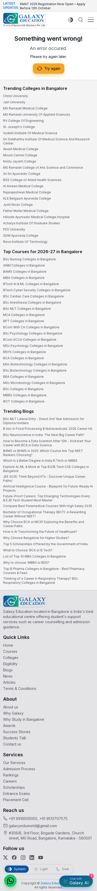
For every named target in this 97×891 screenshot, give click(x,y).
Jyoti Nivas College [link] (18, 205)
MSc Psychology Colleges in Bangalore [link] (33, 346)
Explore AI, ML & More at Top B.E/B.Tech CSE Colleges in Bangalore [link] (46, 469)
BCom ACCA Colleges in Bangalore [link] (29, 339)
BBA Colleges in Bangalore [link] (23, 377)
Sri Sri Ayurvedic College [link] (21, 174)
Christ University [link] (15, 96)
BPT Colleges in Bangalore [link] (23, 321)
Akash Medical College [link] (20, 149)
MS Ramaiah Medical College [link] (25, 108)
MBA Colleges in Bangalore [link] (23, 278)
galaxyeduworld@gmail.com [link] (33, 826)
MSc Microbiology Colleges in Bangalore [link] (34, 383)
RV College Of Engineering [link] (23, 121)
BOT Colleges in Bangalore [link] (23, 401)
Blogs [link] (8, 670)
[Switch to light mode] (71, 20)
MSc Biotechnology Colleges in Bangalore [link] (35, 364)
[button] (10, 881)
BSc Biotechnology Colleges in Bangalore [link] (34, 370)
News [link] (8, 676)
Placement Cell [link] (15, 800)
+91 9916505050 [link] (23, 818)
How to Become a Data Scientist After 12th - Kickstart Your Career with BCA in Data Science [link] (47, 443)
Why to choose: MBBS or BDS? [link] (26, 562)
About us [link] (10, 707)
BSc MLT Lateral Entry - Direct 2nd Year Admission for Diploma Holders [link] (43, 421)
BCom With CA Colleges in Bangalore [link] (31, 327)
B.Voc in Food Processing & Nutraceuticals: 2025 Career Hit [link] (47, 429)
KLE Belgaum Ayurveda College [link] (27, 198)
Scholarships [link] (14, 787)
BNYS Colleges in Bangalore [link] (24, 352)
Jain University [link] (14, 102)
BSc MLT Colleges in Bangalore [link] (27, 309)
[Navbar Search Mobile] (81, 20)
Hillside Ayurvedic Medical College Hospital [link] (36, 217)
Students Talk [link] (14, 738)
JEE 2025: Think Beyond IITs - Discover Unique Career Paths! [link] (44, 479)
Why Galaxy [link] (13, 713)
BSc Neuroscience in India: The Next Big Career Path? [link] (43, 435)
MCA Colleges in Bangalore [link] (24, 315)
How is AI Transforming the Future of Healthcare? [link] (40, 532)
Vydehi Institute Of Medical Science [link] (30, 133)
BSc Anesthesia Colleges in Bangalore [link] (32, 302)
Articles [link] (9, 682)
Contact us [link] (12, 744)
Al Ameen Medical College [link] (23, 186)
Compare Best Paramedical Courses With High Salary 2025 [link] (47, 506)
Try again (48, 68)
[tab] (17, 869)
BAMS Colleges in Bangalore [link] (25, 271)
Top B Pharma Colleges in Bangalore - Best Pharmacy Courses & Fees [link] (44, 571)
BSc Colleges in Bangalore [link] (23, 389)
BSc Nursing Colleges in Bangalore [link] (29, 259)
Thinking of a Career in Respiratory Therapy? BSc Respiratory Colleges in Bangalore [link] (40, 581)
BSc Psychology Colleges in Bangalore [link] (32, 333)
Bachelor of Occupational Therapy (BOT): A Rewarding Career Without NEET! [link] (44, 514)
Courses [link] (10, 651)
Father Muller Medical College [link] (26, 211)
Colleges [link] (10, 657)
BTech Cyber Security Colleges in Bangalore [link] (36, 290)
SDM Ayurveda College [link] (20, 235)
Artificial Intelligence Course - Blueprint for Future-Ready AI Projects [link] (48, 488)
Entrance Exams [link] (16, 793)
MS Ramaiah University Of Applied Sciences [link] (36, 114)
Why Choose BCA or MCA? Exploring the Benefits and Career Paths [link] (43, 524)
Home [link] (8, 645)
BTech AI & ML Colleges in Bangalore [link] (31, 284)
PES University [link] (14, 229)
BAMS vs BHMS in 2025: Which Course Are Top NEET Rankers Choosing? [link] (43, 453)
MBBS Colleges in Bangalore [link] (25, 395)
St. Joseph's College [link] (19, 127)
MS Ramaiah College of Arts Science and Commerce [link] (43, 167)
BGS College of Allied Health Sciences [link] (32, 180)
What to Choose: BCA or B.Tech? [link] (28, 550)
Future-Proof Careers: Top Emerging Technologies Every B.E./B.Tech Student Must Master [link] (46, 498)
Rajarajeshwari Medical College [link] (27, 192)
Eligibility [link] (10, 664)
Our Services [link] (14, 762)
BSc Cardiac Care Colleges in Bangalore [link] (33, 296)
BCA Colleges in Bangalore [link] (23, 358)
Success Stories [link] (17, 732)
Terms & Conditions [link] (19, 688)
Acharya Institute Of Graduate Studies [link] (31, 223)
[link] (24, 20)
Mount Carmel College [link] (20, 155)
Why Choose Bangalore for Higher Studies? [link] (36, 538)
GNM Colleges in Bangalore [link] (24, 265)
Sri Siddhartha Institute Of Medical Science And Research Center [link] (46, 141)
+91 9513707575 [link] (53, 818)
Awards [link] (9, 725)
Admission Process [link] (19, 769)
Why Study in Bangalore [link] (23, 719)
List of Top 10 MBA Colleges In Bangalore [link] (34, 556)
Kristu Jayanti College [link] (19, 161)
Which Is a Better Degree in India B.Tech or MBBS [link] (40, 460)
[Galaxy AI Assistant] (76, 881)
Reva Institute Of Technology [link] (25, 242)
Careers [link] (10, 781)
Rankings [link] (11, 775)
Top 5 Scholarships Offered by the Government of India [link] (45, 544)
